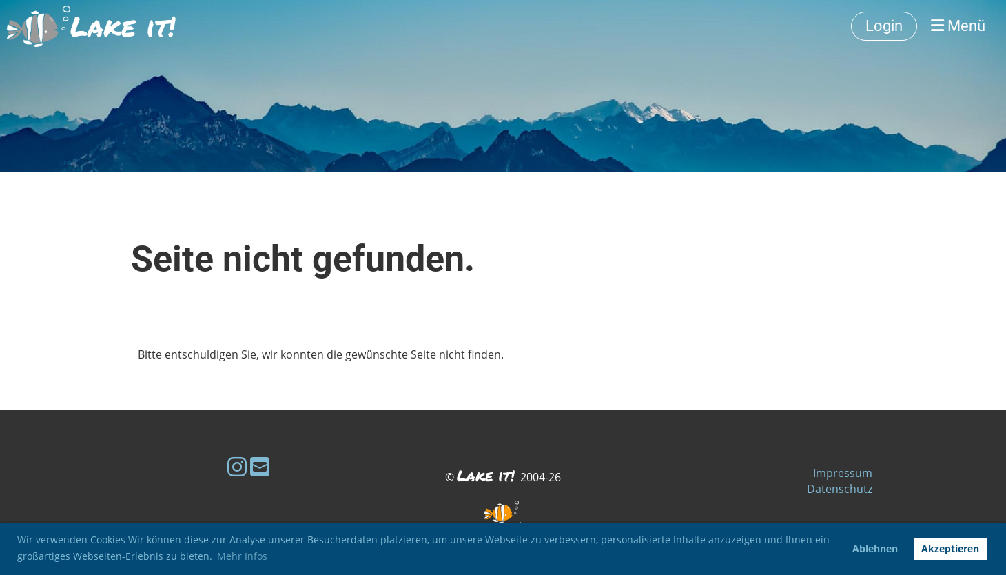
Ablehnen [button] (875, 548)
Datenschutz (839, 488)
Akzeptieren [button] (950, 548)
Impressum (842, 473)
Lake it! (122, 26)
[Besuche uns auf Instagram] (237, 466)
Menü (958, 25)
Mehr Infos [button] (242, 556)
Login (884, 25)
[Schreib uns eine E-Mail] (259, 466)
